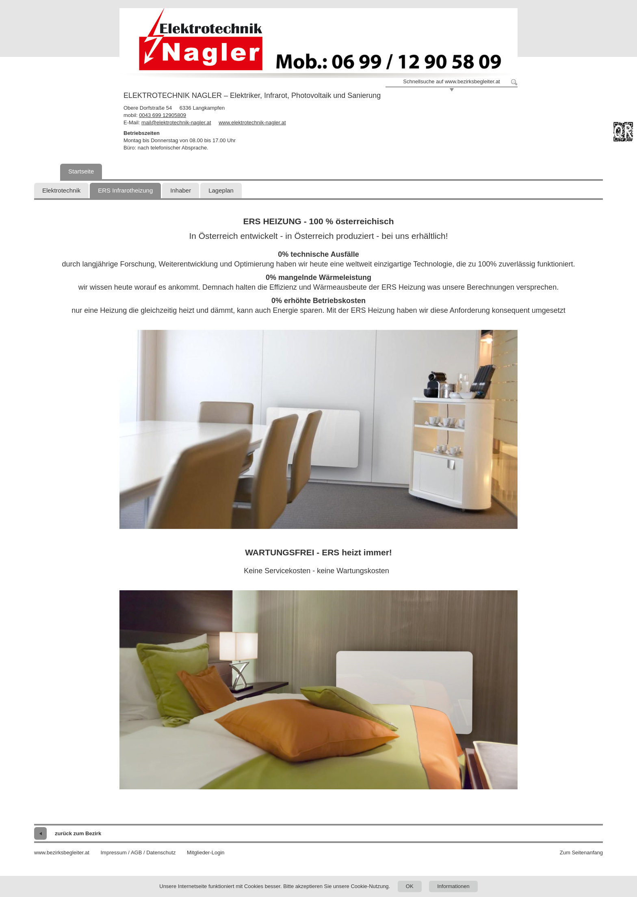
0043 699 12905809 (162, 115)
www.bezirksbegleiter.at (61, 852)
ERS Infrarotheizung (125, 190)
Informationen (453, 886)
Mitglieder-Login (206, 852)
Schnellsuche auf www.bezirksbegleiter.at (451, 81)
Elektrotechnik (61, 190)
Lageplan (221, 190)
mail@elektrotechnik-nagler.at (176, 122)
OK (410, 886)
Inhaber (180, 190)
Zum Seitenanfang (581, 852)
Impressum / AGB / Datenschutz (138, 852)
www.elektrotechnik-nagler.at (252, 122)
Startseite (81, 171)
